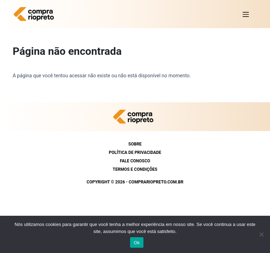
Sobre (135, 144)
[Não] (261, 234)
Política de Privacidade (135, 152)
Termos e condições (135, 169)
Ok (137, 242)
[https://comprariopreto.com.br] (35, 14)
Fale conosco (135, 160)
